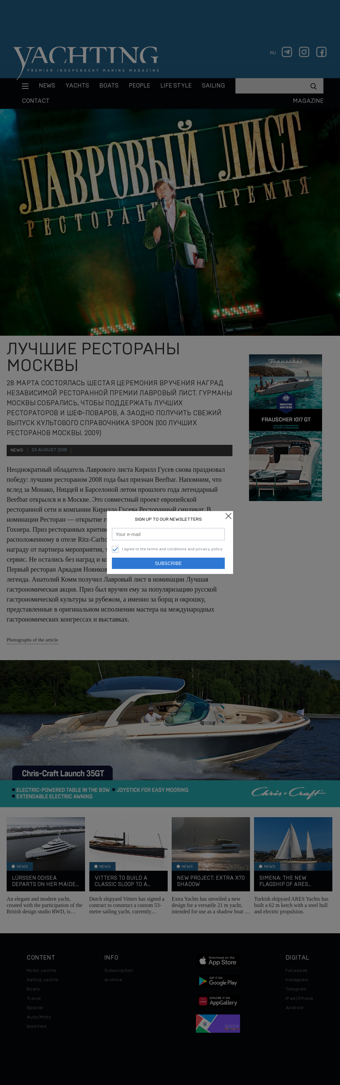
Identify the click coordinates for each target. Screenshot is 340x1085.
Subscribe (168, 563)
